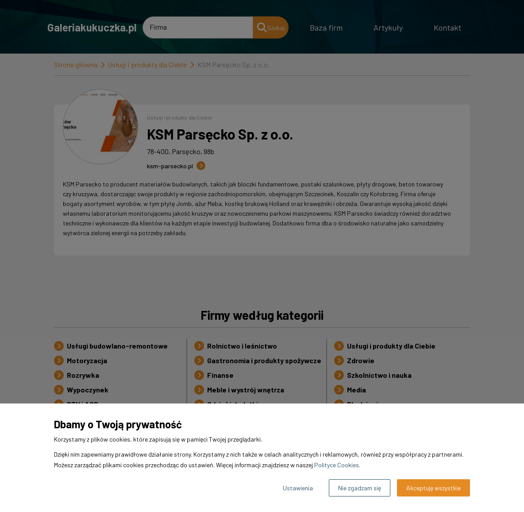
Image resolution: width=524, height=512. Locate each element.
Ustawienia (298, 488)
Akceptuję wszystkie (433, 488)
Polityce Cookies (336, 465)
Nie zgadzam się (359, 488)
